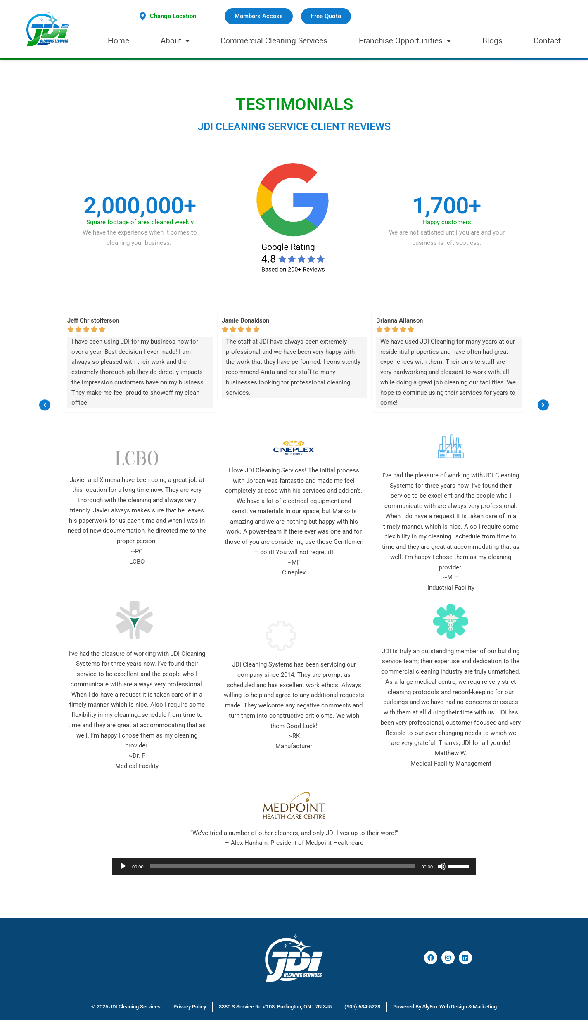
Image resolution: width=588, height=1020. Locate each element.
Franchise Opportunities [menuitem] (405, 40)
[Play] (123, 866)
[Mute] (442, 866)
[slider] (282, 866)
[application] (294, 866)
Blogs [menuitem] (492, 40)
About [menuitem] (175, 40)
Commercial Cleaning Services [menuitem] (273, 40)
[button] (44, 361)
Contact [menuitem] (547, 40)
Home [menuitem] (118, 40)
